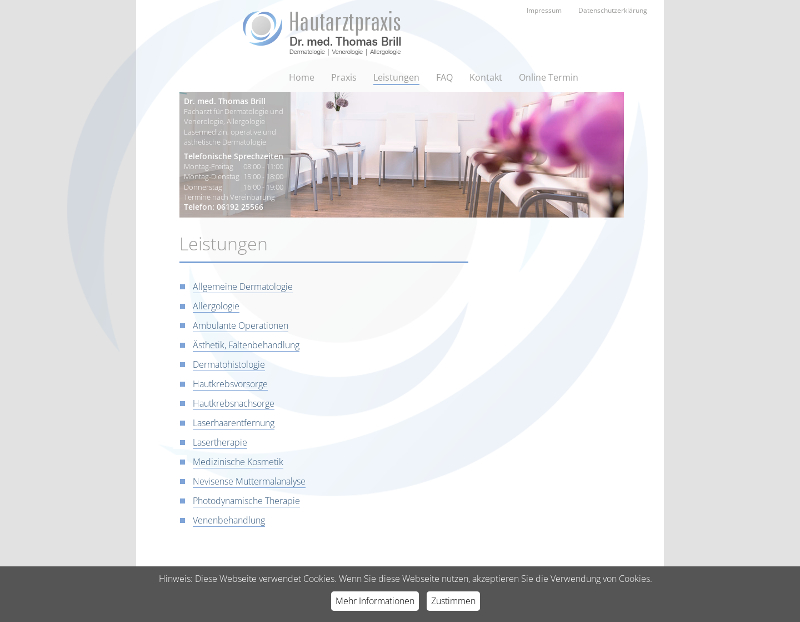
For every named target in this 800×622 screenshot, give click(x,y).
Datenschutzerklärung (612, 10)
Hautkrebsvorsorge (230, 384)
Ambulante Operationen (240, 325)
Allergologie (216, 306)
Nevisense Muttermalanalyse (249, 481)
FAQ (444, 77)
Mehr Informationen (375, 601)
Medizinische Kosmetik (238, 462)
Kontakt (485, 77)
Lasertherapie (220, 442)
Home (301, 77)
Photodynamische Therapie (246, 501)
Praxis (344, 77)
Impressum (544, 10)
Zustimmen (453, 601)
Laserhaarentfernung (233, 423)
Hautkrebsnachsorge (233, 403)
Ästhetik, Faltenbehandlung (246, 345)
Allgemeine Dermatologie (243, 286)
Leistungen (396, 77)
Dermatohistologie (229, 364)
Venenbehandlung (229, 520)
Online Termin (548, 77)
